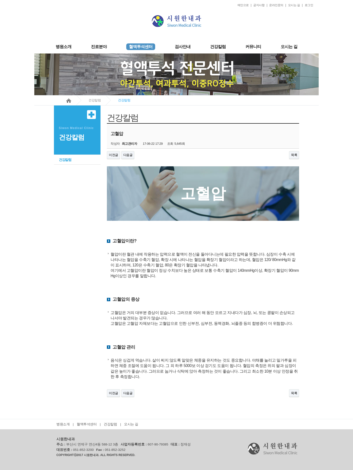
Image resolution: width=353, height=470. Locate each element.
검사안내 (182, 46)
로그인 (309, 5)
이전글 (113, 155)
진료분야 (99, 46)
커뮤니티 (253, 46)
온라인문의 (276, 5)
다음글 (128, 155)
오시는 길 (294, 5)
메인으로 (243, 5)
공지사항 (259, 5)
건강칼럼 (218, 46)
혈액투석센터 (87, 424)
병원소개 (63, 46)
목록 (294, 155)
